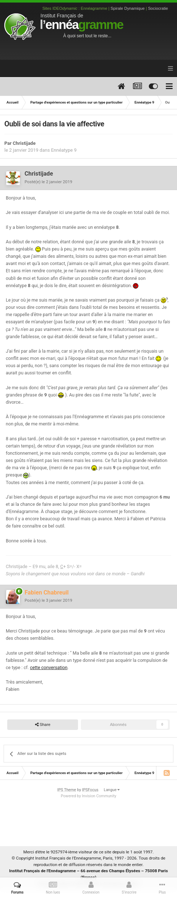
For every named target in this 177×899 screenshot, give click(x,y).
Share (43, 725)
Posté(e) (48, 181)
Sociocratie (158, 8)
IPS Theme (66, 789)
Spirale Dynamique (128, 8)
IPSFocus (90, 789)
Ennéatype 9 (64, 150)
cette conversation (49, 667)
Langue (112, 789)
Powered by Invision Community (88, 796)
